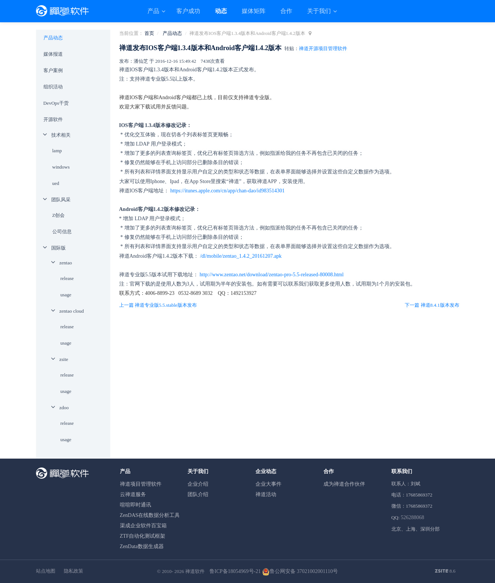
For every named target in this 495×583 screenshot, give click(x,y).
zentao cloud (71, 311)
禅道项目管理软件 (141, 484)
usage (66, 294)
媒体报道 (53, 54)
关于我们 (319, 11)
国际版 (58, 248)
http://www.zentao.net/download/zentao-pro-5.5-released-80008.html (272, 274)
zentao (65, 263)
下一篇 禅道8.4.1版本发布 (432, 305)
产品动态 (172, 33)
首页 (149, 33)
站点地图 (45, 571)
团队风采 (61, 199)
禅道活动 (265, 494)
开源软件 (53, 119)
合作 (286, 11)
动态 (221, 11)
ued (55, 183)
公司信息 (62, 231)
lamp (57, 150)
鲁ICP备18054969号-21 (235, 571)
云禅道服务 (133, 494)
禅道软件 (195, 571)
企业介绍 (198, 484)
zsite (63, 359)
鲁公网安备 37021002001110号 (300, 571)
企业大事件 (268, 484)
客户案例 (53, 70)
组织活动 (53, 86)
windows (61, 167)
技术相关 (61, 135)
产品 (154, 11)
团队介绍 (198, 494)
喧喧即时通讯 (135, 505)
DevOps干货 (56, 103)
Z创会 (58, 215)
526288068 (412, 517)
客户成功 (188, 11)
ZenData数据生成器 (142, 546)
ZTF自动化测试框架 (143, 536)
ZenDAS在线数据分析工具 (150, 515)
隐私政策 (73, 571)
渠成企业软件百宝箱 (143, 525)
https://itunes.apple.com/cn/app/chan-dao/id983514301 (227, 190)
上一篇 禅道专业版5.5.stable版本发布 (158, 305)
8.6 (445, 571)
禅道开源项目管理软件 (323, 48)
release (67, 278)
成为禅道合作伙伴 (344, 484)
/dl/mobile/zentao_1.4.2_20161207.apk (241, 256)
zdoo (64, 407)
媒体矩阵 (254, 11)
